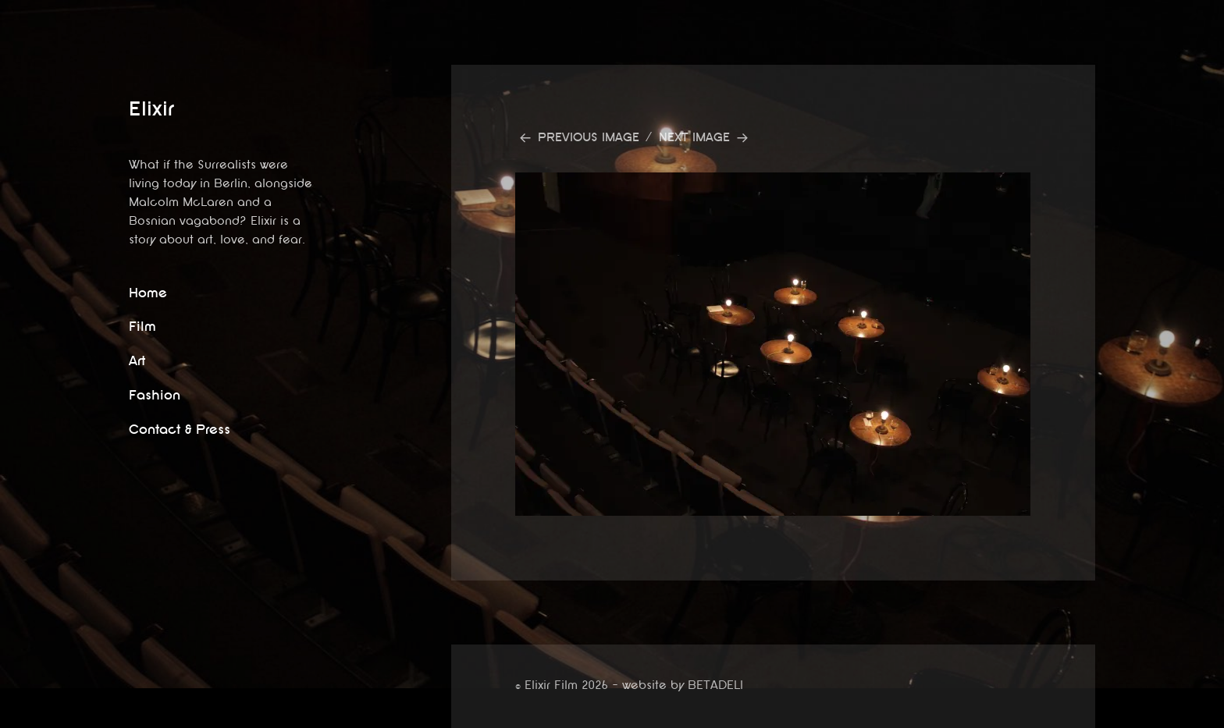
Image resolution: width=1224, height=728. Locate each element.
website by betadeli (11, 716)
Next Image (694, 137)
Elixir (151, 109)
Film (142, 326)
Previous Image (588, 137)
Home (148, 293)
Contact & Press (179, 429)
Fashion (154, 395)
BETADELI (715, 685)
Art (137, 360)
